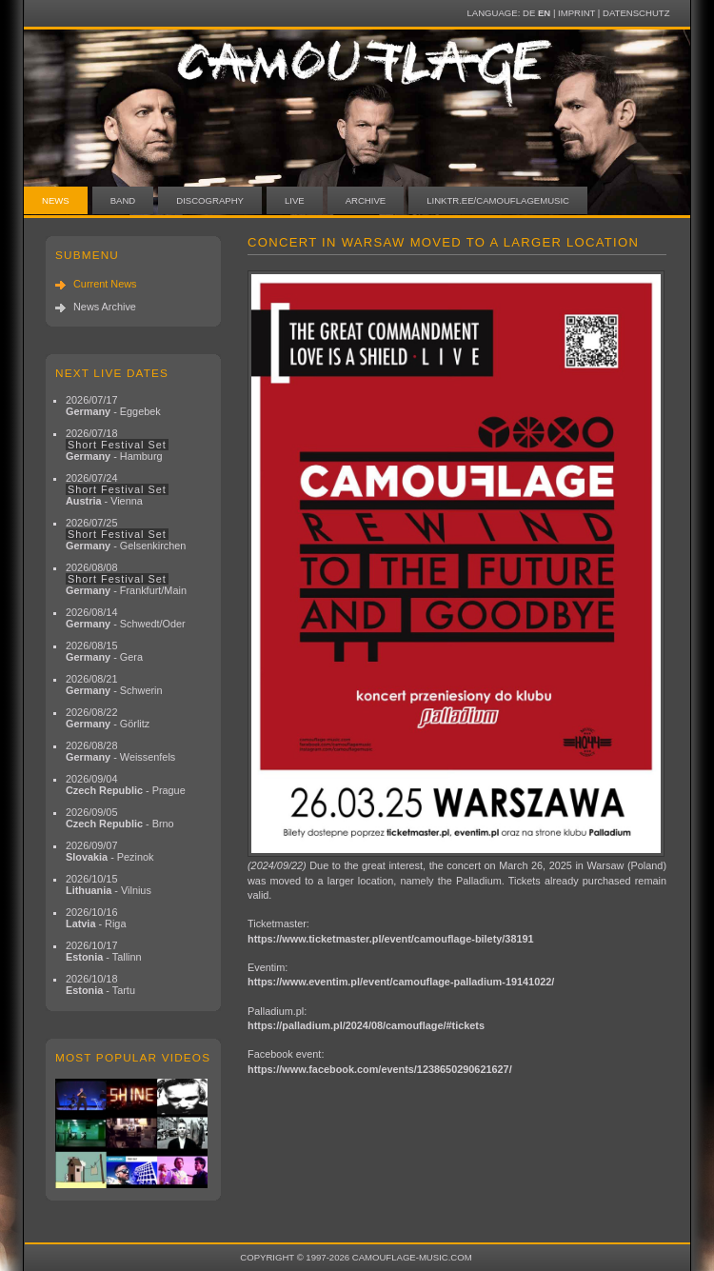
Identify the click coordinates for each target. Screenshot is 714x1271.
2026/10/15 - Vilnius (108, 884)
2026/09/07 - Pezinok (110, 851)
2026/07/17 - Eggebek (113, 405)
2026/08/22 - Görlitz (107, 717)
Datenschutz (636, 13)
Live (295, 200)
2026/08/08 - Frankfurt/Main (126, 579)
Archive (366, 200)
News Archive (104, 306)
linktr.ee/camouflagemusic (497, 200)
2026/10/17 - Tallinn (104, 951)
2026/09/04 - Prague (126, 784)
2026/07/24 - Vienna (117, 489)
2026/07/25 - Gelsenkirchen (126, 534)
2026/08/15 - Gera (104, 651)
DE (529, 13)
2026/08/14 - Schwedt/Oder (126, 617)
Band (123, 200)
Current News (104, 283)
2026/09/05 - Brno (120, 817)
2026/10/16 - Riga (96, 917)
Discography (210, 200)
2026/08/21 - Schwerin (114, 684)
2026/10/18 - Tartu (100, 984)
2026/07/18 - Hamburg (117, 444)
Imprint (576, 13)
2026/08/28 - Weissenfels (120, 751)
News (55, 200)
